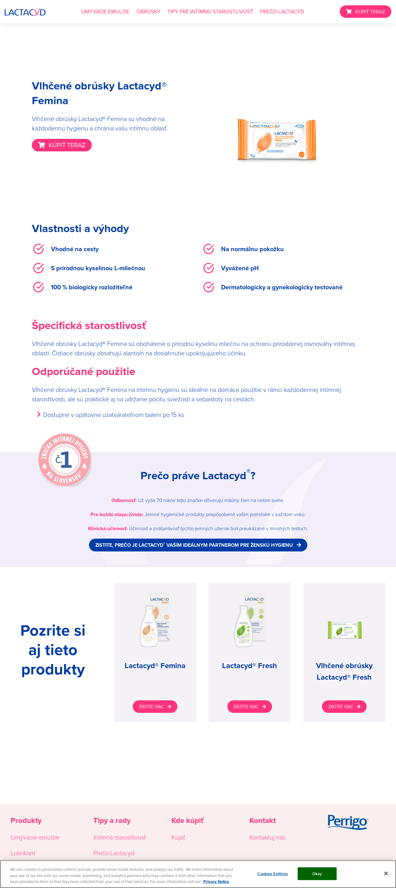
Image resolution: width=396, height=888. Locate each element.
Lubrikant (23, 852)
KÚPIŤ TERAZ (370, 11)
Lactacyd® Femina (155, 665)
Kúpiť (178, 837)
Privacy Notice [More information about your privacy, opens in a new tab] (216, 882)
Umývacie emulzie (35, 837)
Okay (317, 873)
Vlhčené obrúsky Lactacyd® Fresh (344, 671)
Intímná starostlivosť (119, 837)
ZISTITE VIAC (151, 706)
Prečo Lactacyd (113, 852)
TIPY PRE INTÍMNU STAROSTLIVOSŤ (210, 11)
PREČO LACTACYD (282, 11)
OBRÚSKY (148, 11)
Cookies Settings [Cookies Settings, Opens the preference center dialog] (272, 873)
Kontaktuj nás (267, 837)
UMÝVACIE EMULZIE (105, 11)
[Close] (386, 873)
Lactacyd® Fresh (249, 665)
